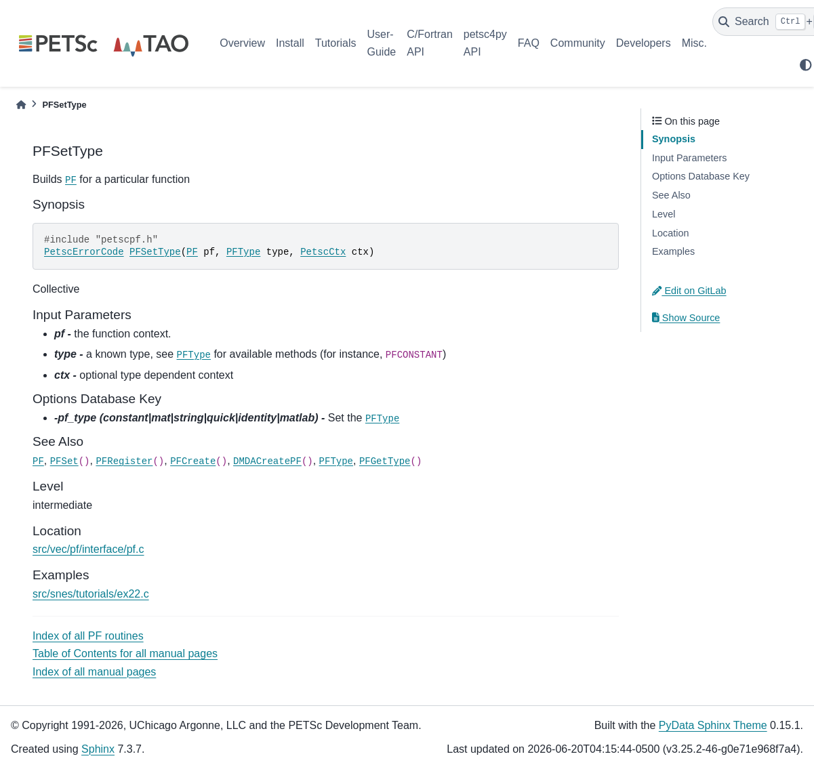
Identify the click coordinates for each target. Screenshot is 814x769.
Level (663, 214)
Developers (643, 43)
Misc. (694, 43)
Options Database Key (701, 176)
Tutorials (336, 43)
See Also (671, 195)
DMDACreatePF (267, 461)
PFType (243, 252)
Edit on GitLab (689, 290)
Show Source (686, 317)
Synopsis (673, 138)
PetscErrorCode (84, 252)
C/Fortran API (430, 43)
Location (670, 233)
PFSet (64, 461)
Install (290, 43)
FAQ (529, 43)
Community (577, 43)
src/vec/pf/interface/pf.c (88, 549)
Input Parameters (689, 157)
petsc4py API (485, 43)
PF (71, 180)
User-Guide (381, 43)
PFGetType (385, 461)
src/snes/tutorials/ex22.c (91, 594)
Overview (242, 43)
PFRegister (124, 461)
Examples (673, 251)
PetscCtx (323, 252)
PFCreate (193, 461)
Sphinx (98, 749)
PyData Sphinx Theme (713, 725)
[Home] (21, 105)
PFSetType (155, 252)
